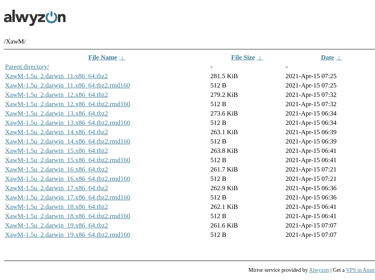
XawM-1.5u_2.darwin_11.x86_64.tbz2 (56, 76)
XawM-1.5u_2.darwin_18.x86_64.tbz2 (56, 206)
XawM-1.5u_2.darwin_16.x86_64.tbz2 (56, 169)
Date (327, 57)
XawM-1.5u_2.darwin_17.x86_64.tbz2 (56, 188)
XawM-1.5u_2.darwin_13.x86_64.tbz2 (56, 113)
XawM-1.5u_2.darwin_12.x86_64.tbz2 (56, 94)
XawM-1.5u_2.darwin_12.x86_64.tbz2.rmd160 (67, 104)
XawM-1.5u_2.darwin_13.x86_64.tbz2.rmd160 (67, 122)
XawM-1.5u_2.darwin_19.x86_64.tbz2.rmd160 (67, 234)
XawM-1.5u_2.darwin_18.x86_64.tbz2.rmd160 (67, 216)
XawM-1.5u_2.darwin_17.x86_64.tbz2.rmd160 (67, 197)
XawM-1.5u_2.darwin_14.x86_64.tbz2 (56, 132)
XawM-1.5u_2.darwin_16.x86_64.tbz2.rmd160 (67, 178)
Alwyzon (319, 270)
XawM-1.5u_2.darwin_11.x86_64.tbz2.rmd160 (67, 85)
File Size (243, 57)
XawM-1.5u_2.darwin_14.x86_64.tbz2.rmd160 (67, 141)
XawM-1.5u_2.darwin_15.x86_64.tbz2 (56, 150)
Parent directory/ (27, 66)
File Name (103, 57)
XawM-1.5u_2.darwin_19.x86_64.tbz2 (56, 225)
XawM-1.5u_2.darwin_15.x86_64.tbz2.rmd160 (67, 160)
